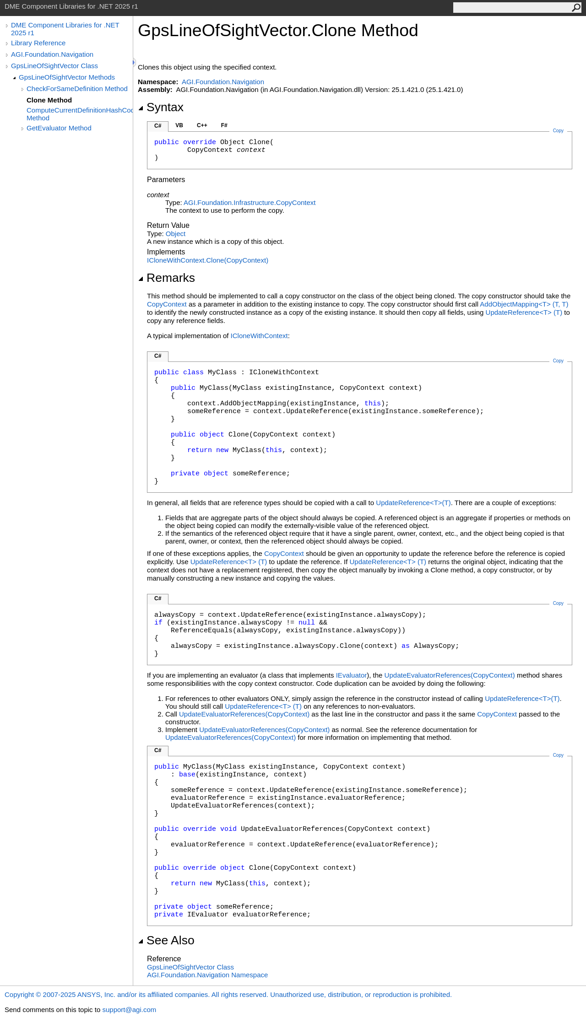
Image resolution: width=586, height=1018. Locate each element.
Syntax (161, 107)
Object (175, 233)
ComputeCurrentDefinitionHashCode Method (80, 114)
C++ (202, 125)
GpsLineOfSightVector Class (54, 66)
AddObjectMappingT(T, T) (524, 304)
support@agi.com (129, 1009)
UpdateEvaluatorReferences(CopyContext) (450, 675)
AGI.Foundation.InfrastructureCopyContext (250, 202)
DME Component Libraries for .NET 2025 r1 (65, 29)
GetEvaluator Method (59, 128)
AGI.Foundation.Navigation (52, 54)
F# (224, 125)
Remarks (166, 278)
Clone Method (49, 100)
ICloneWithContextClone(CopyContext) (207, 260)
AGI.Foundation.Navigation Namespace (207, 975)
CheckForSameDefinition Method (77, 88)
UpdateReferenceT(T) (524, 312)
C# (157, 126)
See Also (166, 940)
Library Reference (38, 43)
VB (179, 125)
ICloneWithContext (259, 335)
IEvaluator (351, 675)
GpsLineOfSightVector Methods (67, 77)
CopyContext (167, 304)
